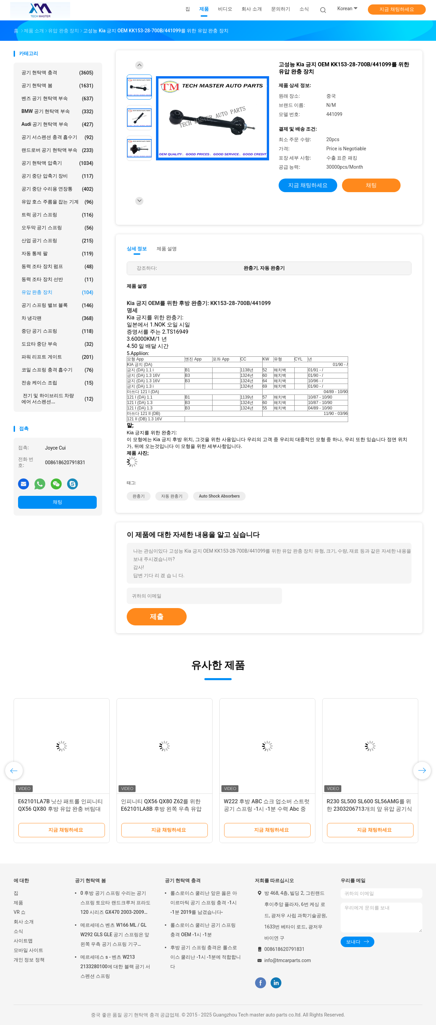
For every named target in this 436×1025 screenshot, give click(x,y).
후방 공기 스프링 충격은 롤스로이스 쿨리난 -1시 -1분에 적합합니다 (205, 957)
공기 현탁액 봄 (57, 85)
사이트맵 (23, 940)
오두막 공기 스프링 (57, 227)
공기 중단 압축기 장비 (57, 176)
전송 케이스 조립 (57, 383)
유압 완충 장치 (57, 292)
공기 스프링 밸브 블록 (57, 305)
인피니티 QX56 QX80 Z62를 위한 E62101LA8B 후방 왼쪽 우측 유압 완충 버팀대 (161, 809)
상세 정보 (137, 248)
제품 (18, 902)
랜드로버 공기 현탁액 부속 (57, 150)
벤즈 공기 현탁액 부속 (57, 98)
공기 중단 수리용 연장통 (57, 189)
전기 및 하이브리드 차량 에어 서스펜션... (57, 398)
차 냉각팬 (57, 318)
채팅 (57, 502)
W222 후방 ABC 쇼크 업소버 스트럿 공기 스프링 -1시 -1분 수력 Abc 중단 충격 (267, 809)
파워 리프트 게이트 (57, 357)
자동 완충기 (172, 496)
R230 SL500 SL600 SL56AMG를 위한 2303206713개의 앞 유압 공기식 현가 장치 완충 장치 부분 (369, 809)
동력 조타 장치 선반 (57, 279)
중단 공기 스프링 (57, 331)
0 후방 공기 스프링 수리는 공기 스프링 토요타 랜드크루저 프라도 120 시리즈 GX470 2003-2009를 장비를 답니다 (115, 903)
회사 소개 (24, 921)
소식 (18, 931)
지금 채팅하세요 (396, 9)
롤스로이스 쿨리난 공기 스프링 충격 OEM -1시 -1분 (203, 929)
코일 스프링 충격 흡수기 (57, 370)
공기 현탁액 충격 (57, 72)
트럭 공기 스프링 (57, 215)
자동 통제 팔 (57, 253)
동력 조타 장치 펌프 (57, 266)
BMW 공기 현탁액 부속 (57, 111)
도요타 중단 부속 (57, 344)
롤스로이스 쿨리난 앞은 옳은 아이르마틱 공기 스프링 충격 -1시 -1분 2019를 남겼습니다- (203, 902)
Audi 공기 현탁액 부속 (57, 124)
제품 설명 (167, 248)
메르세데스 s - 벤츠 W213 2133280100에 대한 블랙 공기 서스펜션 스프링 (115, 966)
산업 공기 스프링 (57, 240)
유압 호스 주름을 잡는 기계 (57, 202)
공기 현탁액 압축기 (57, 163)
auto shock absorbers (219, 496)
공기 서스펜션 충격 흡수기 (57, 137)
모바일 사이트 (28, 950)
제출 (157, 616)
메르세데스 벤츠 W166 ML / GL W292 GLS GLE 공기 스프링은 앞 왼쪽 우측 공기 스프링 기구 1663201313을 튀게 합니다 (114, 935)
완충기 (139, 496)
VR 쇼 (20, 912)
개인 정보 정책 (29, 959)
